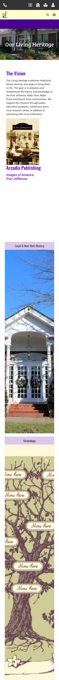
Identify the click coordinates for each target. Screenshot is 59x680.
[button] (47, 14)
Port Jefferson (17, 179)
